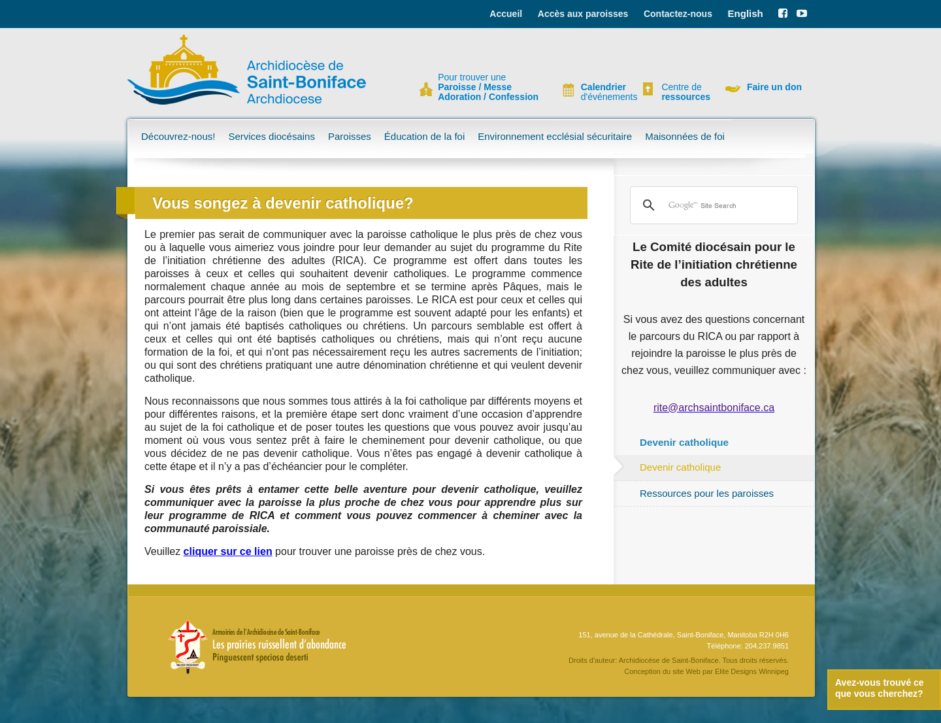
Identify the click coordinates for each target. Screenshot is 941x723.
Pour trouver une (488, 87)
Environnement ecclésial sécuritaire (555, 136)
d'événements (604, 92)
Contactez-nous (678, 13)
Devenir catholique (680, 467)
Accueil (505, 13)
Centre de (684, 92)
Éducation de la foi (424, 136)
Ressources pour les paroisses (707, 493)
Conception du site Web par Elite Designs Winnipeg (706, 671)
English (745, 13)
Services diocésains (271, 136)
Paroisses (349, 136)
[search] (712, 205)
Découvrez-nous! (178, 136)
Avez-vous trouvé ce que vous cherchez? (879, 688)
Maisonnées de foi (685, 136)
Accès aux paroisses (583, 13)
